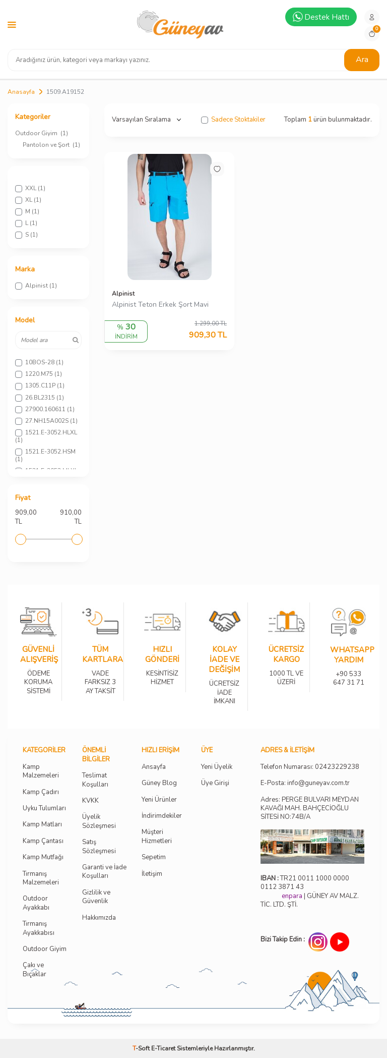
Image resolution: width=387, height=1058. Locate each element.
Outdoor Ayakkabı (36, 903)
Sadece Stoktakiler (233, 120)
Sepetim (154, 857)
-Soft (142, 1048)
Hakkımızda (99, 918)
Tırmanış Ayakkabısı (38, 928)
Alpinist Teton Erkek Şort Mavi (160, 304)
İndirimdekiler (162, 816)
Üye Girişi (215, 783)
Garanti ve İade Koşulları (104, 871)
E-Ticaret (163, 1048)
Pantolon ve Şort (51, 145)
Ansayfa (154, 767)
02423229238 (337, 767)
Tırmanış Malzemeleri (41, 878)
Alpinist (123, 294)
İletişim (152, 874)
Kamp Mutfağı (43, 857)
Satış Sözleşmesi (99, 846)
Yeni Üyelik (216, 767)
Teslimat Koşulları (95, 780)
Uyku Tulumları (44, 808)
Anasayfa (21, 92)
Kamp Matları (42, 824)
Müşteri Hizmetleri (157, 836)
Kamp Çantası (43, 841)
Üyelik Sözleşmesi (99, 821)
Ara (362, 59)
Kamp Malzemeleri (41, 771)
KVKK (90, 801)
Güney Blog (159, 783)
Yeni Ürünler (159, 800)
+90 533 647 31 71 (348, 672)
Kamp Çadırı (41, 792)
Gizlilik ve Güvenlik (96, 897)
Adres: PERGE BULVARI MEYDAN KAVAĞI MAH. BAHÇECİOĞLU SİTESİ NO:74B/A (310, 808)
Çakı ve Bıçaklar (34, 969)
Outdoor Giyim (41, 133)
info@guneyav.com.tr (318, 783)
